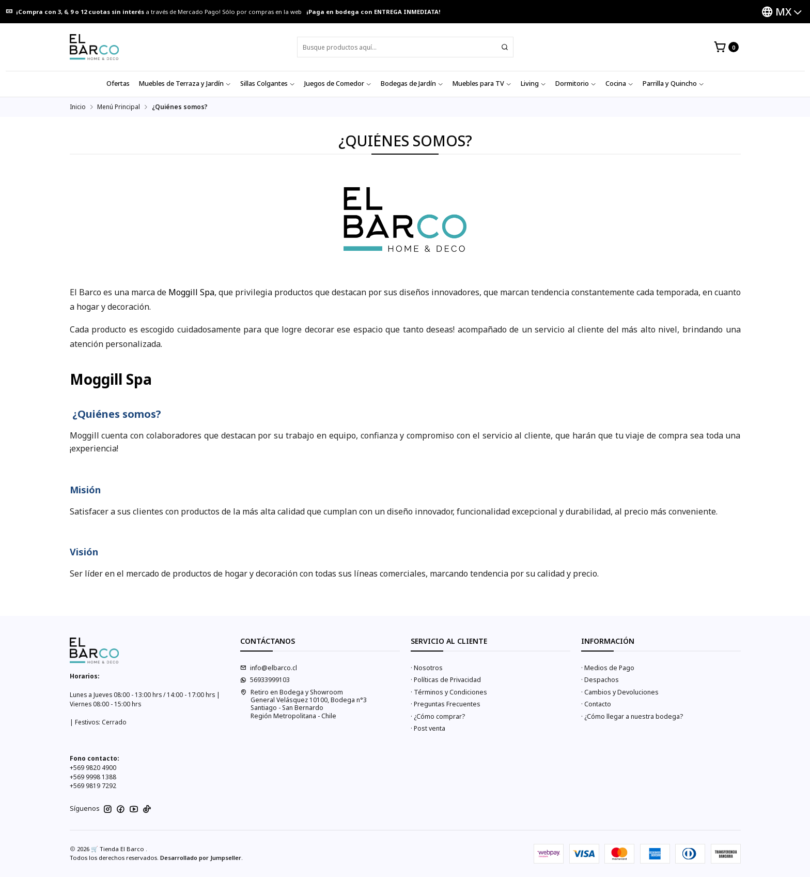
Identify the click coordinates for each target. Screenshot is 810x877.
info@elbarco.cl (268, 667)
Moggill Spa (191, 292)
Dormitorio (575, 83)
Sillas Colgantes (267, 83)
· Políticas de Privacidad (446, 679)
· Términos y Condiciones (449, 692)
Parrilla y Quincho (673, 83)
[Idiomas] (781, 12)
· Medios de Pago (607, 667)
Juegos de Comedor (337, 83)
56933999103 (265, 679)
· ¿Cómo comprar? (438, 716)
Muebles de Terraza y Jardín (185, 83)
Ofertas (118, 83)
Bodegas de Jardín (412, 83)
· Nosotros (427, 667)
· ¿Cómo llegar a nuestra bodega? (632, 716)
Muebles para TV (482, 83)
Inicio (78, 107)
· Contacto (596, 704)
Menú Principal (118, 107)
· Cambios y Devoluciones (620, 692)
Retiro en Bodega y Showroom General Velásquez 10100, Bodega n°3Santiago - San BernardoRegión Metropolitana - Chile (303, 704)
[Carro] (726, 47)
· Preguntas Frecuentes (445, 704)
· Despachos (600, 679)
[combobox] (405, 47)
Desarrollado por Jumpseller (200, 857)
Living (533, 83)
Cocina (619, 83)
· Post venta (428, 728)
